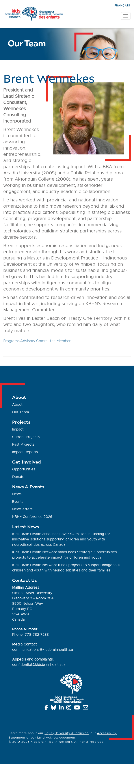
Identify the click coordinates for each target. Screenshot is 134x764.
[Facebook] (47, 708)
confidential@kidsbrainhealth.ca (38, 665)
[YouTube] (78, 708)
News (17, 494)
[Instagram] (69, 708)
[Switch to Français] (122, 5)
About (17, 404)
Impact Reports (25, 452)
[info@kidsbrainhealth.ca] (86, 708)
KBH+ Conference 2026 (32, 517)
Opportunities (23, 469)
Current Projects (26, 437)
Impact (18, 429)
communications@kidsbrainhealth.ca (42, 649)
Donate (18, 477)
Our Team (20, 412)
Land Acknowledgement (56, 737)
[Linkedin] (62, 708)
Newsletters (22, 509)
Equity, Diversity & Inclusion (67, 733)
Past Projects (23, 444)
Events (17, 501)
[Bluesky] (54, 708)
